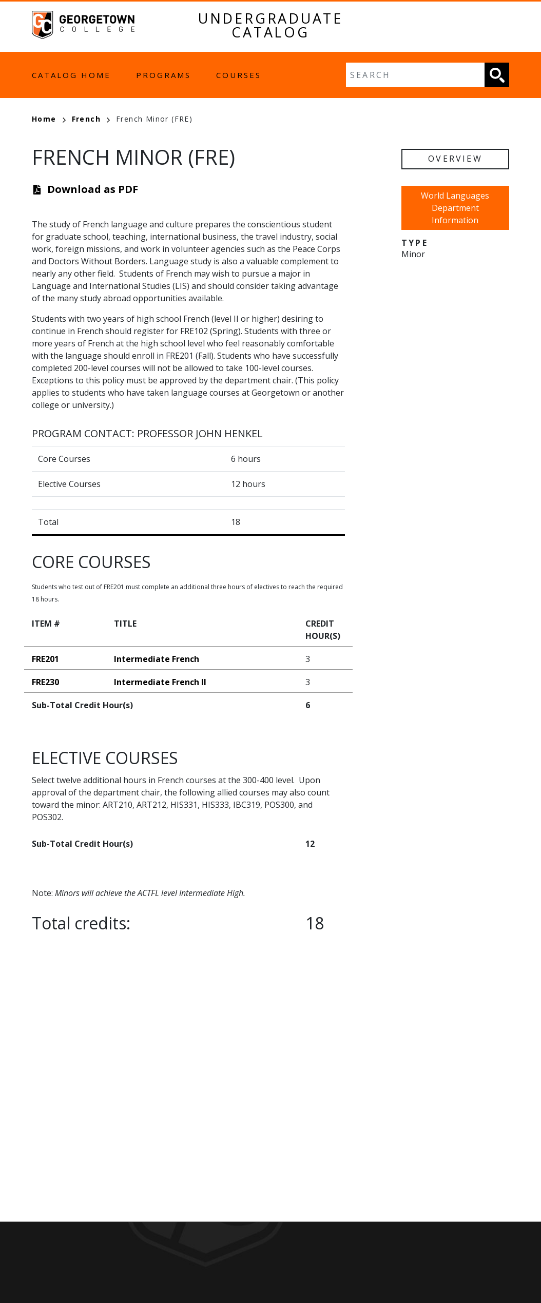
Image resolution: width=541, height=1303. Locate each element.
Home (49, 119)
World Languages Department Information (455, 208)
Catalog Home (71, 75)
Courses (238, 75)
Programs (163, 75)
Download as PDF (92, 189)
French (91, 119)
